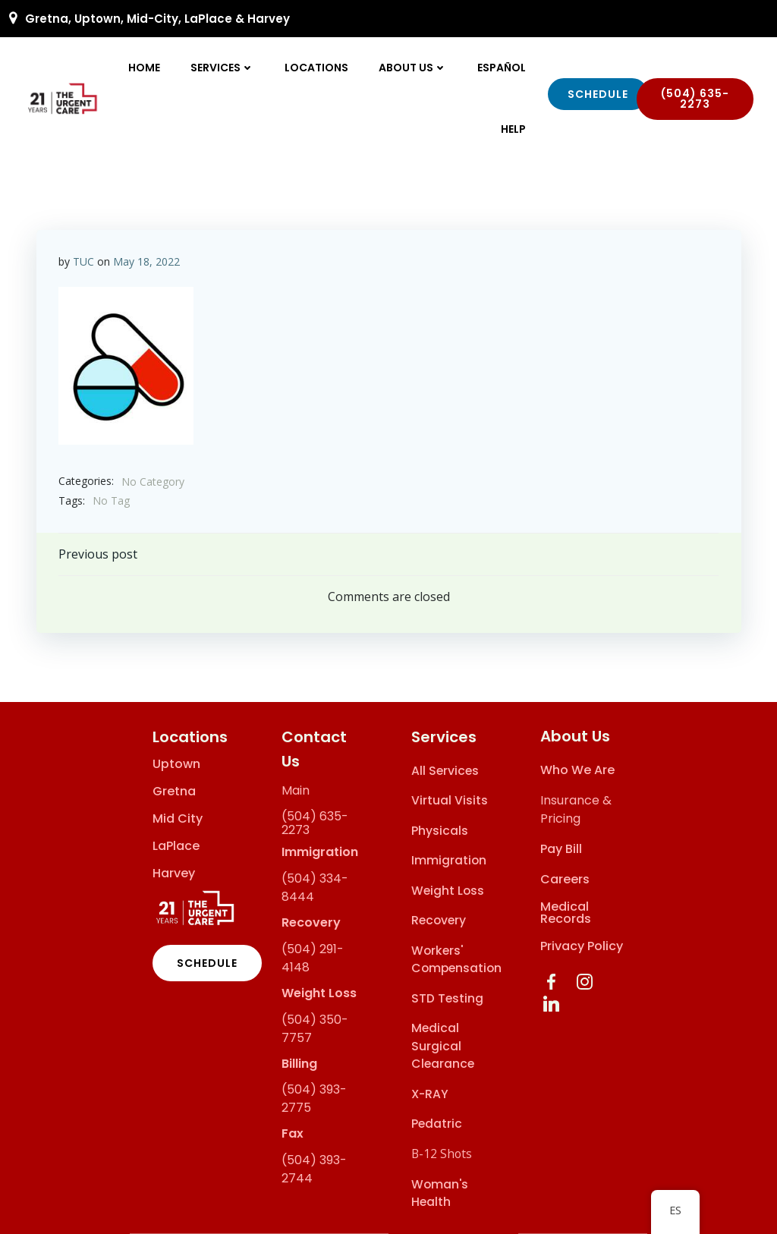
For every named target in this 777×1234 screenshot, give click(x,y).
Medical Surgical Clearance (442, 1046)
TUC (83, 260)
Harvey (174, 873)
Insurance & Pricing (576, 810)
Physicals (439, 831)
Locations (317, 67)
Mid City (178, 819)
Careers (565, 880)
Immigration (448, 861)
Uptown (176, 764)
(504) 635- (315, 817)
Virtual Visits (449, 801)
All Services (445, 771)
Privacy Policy (582, 946)
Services (223, 67)
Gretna (174, 791)
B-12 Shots (441, 1153)
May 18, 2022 (146, 260)
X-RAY (429, 1094)
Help (514, 129)
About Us (413, 67)
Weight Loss (447, 891)
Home (145, 67)
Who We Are (578, 770)
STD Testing (447, 998)
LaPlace (176, 846)
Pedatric (436, 1124)
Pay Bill (562, 849)
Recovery (438, 921)
